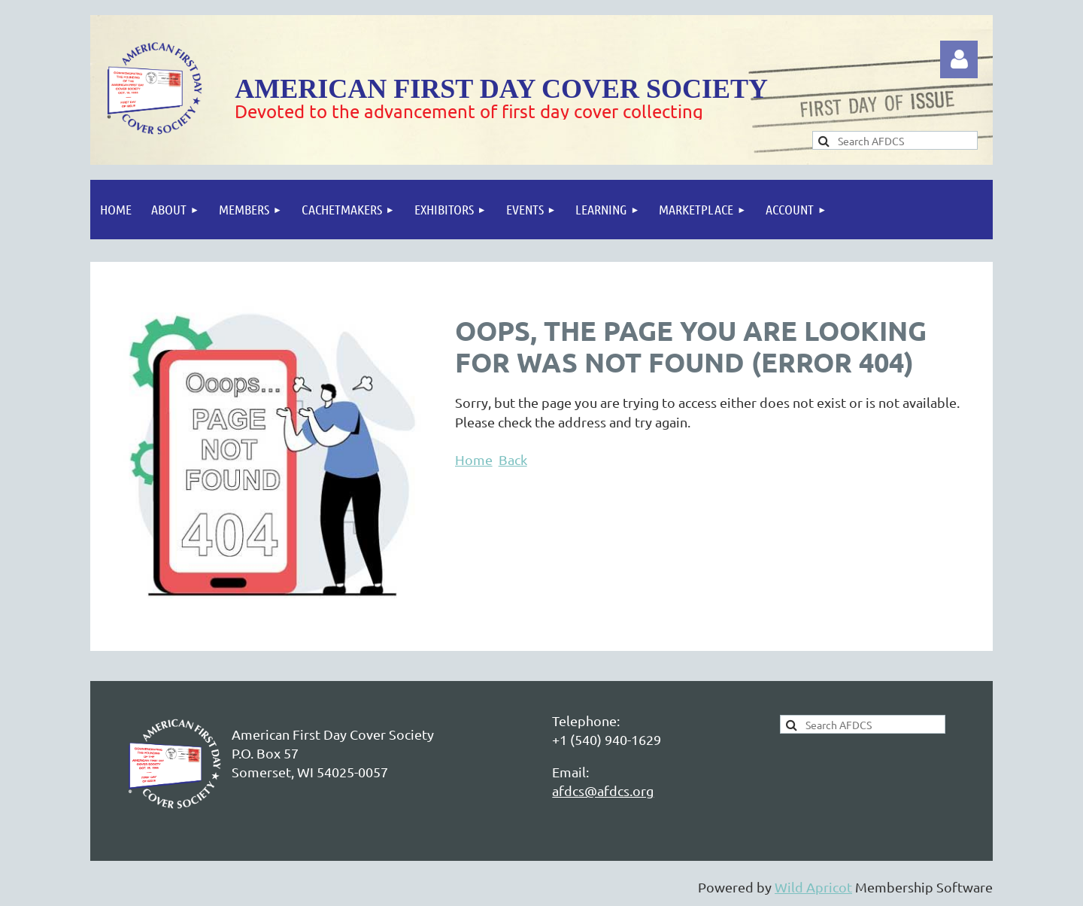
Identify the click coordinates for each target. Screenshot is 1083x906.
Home (474, 459)
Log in (959, 59)
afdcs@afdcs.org (603, 790)
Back (513, 459)
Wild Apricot (813, 887)
